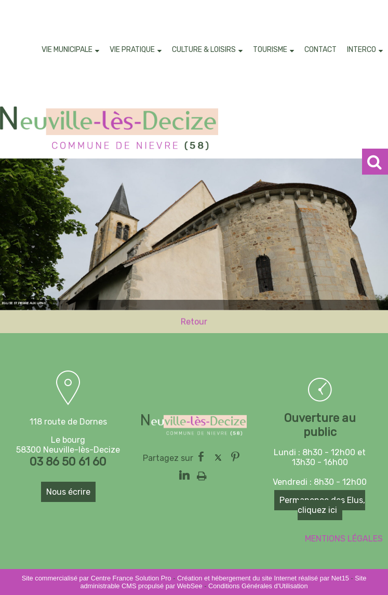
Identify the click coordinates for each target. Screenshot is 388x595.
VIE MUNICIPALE (67, 49)
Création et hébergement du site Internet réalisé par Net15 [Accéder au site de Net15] (263, 578)
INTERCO (361, 49)
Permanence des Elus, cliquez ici (322, 505)
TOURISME (270, 49)
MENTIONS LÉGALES (344, 539)
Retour (194, 322)
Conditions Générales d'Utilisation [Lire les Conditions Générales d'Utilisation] (258, 586)
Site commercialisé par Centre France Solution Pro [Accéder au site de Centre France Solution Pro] (96, 578)
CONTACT (320, 49)
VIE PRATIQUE (132, 49)
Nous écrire (68, 492)
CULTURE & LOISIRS (204, 49)
